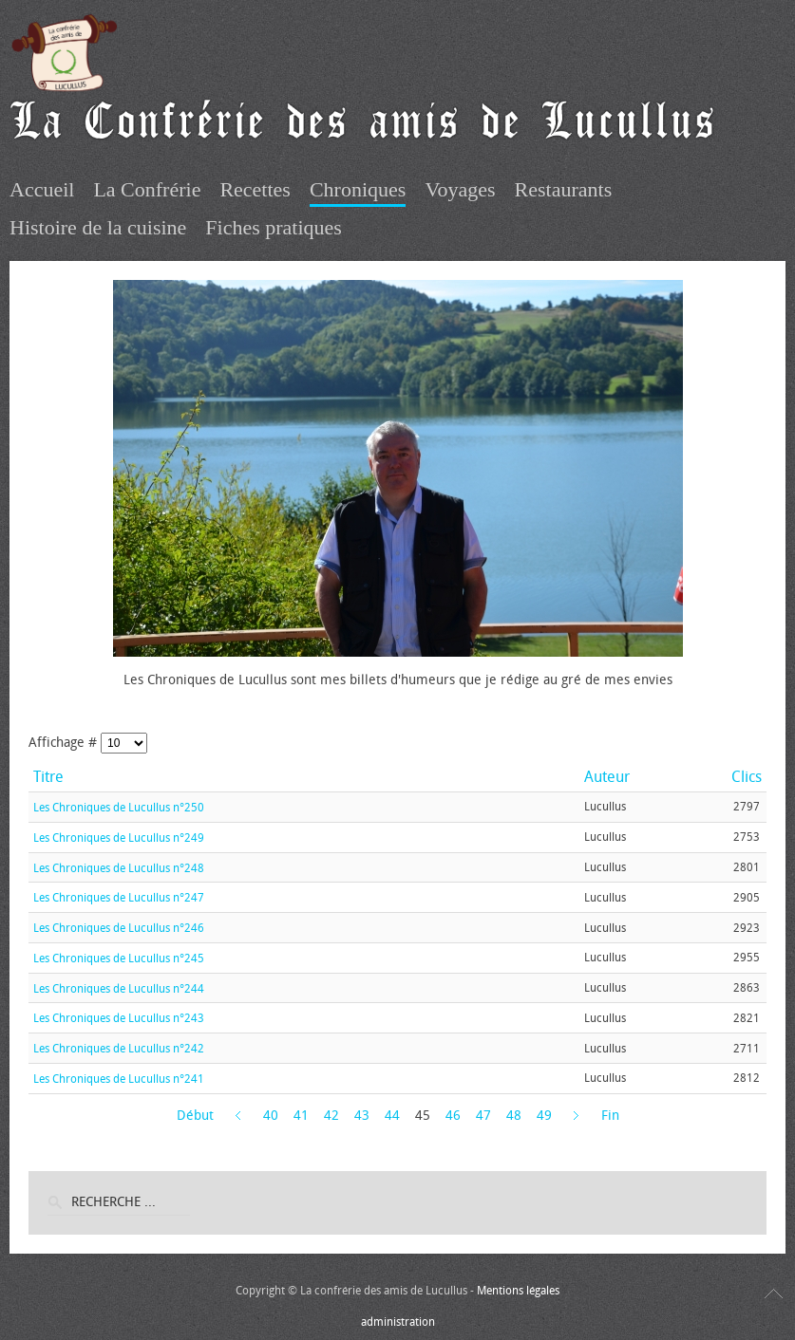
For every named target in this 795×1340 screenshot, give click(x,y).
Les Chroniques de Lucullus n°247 (118, 897)
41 (301, 1115)
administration (398, 1322)
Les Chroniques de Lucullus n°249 (118, 838)
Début (195, 1115)
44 (392, 1115)
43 (361, 1115)
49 (544, 1115)
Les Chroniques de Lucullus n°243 (118, 1018)
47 (483, 1115)
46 (453, 1115)
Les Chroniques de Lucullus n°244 (118, 988)
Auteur (607, 777)
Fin (610, 1115)
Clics (746, 777)
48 (513, 1115)
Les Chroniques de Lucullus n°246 (118, 928)
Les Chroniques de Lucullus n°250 (118, 807)
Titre (48, 777)
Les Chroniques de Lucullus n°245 (118, 958)
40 (270, 1115)
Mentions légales (518, 1290)
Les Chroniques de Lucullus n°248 (118, 867)
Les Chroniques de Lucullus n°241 (118, 1079)
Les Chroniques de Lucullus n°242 (118, 1048)
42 (331, 1115)
